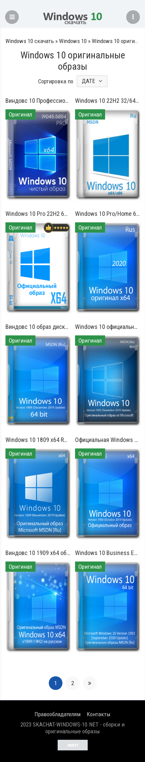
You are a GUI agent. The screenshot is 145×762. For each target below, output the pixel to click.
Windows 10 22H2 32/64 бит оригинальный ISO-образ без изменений (107, 100)
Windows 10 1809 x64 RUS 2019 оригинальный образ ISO (37, 440)
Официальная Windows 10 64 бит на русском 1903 (107, 440)
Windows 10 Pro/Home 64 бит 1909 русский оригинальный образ (107, 213)
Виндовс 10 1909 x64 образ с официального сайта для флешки (37, 553)
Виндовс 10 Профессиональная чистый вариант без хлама (37, 100)
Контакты (99, 714)
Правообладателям (57, 714)
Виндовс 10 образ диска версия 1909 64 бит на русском (37, 326)
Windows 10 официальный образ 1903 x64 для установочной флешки (107, 326)
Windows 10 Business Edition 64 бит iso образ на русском (107, 553)
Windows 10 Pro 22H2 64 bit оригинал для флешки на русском (37, 213)
